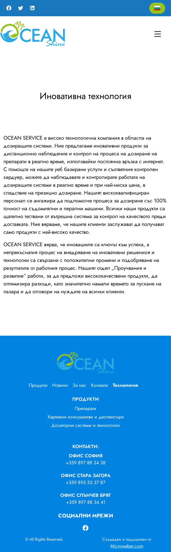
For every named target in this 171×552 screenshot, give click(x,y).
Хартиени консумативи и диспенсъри (86, 416)
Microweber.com (126, 546)
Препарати (85, 408)
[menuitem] (40, 385)
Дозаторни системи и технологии (85, 425)
